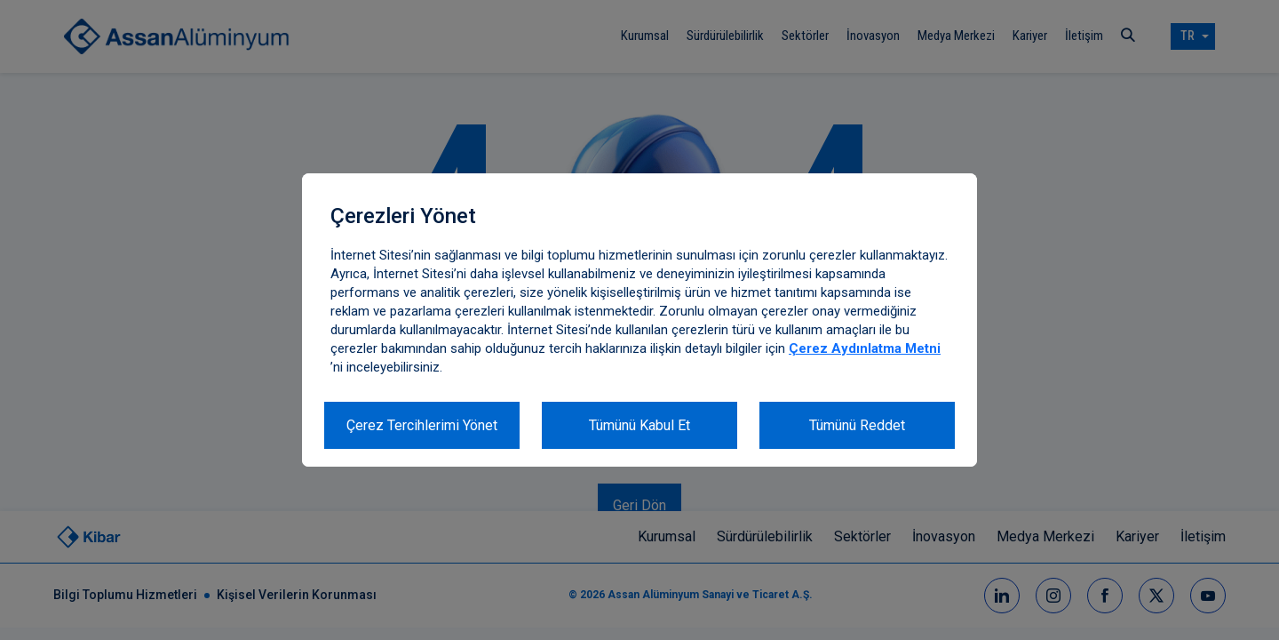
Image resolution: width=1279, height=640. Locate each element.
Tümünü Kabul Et (639, 425)
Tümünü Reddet (857, 425)
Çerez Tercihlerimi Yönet (421, 425)
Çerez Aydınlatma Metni (865, 348)
